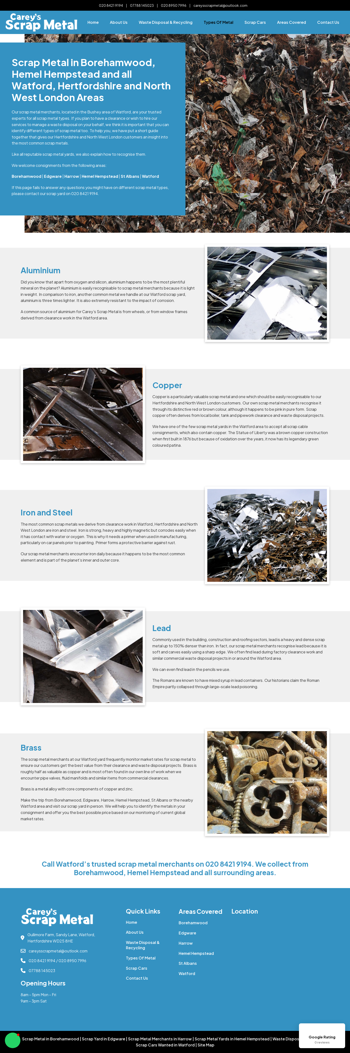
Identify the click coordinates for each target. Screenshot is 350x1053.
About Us (119, 22)
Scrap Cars (255, 22)
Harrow (186, 943)
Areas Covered (291, 22)
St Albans (188, 963)
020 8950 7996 (173, 5)
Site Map (206, 1045)
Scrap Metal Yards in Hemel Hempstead (232, 1038)
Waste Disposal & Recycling (165, 22)
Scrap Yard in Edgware (103, 1038)
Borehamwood (193, 922)
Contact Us (328, 22)
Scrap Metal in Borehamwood (50, 1038)
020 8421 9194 (111, 5)
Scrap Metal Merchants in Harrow (160, 1038)
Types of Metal (218, 22)
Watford (187, 973)
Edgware (187, 932)
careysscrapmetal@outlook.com (220, 5)
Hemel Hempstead (196, 953)
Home (93, 22)
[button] (12, 1040)
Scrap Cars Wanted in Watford (165, 1045)
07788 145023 (142, 5)
